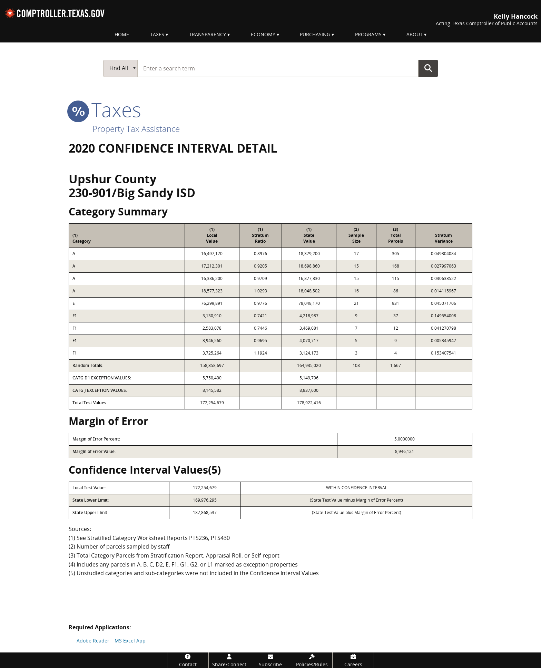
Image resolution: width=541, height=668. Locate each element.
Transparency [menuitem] (207, 34)
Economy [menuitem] (263, 34)
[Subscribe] (270, 660)
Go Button (428, 68)
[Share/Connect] (229, 660)
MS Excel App (130, 640)
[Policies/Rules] (311, 660)
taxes (105, 109)
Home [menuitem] (122, 34)
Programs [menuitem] (368, 34)
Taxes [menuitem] (157, 34)
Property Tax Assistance (136, 128)
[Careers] (353, 660)
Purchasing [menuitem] (315, 34)
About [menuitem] (414, 34)
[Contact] (187, 660)
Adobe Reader (93, 640)
